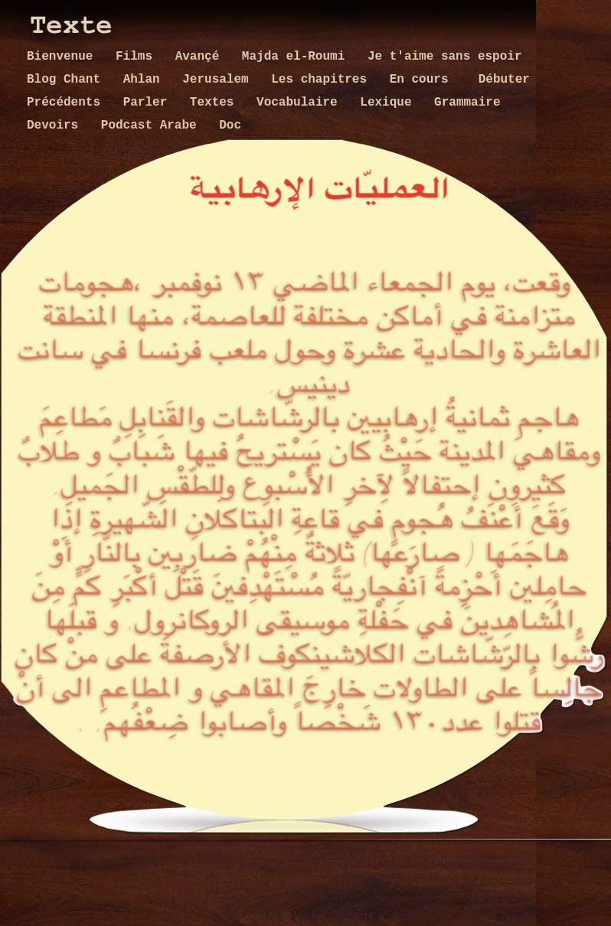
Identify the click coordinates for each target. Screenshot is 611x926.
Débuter (504, 79)
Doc (230, 125)
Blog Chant (67, 79)
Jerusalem (219, 79)
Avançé (201, 57)
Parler (149, 102)
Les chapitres (322, 79)
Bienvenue (63, 57)
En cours (426, 79)
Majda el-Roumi (297, 57)
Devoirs (56, 125)
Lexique (389, 102)
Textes (215, 102)
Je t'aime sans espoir (445, 57)
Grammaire (467, 102)
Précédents (67, 102)
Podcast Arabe (152, 125)
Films (138, 57)
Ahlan (145, 79)
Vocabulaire (300, 102)
